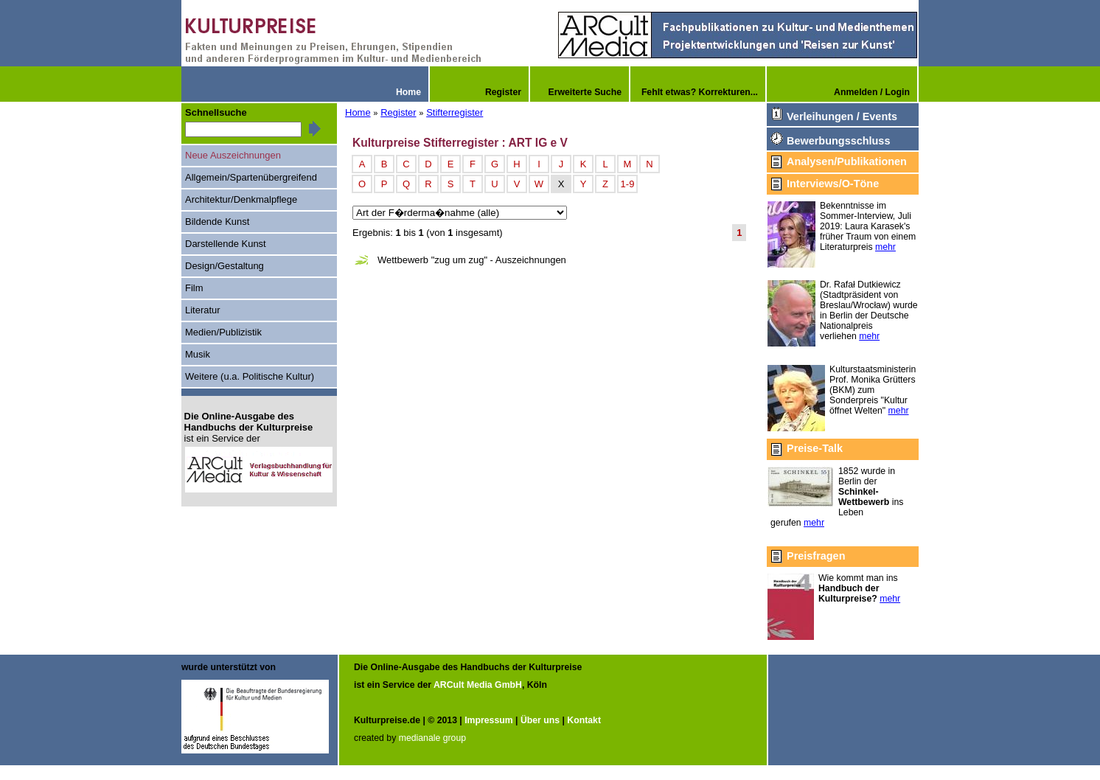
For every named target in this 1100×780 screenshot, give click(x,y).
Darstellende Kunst (225, 243)
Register (398, 112)
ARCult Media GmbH (478, 685)
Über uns (540, 720)
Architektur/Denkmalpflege (241, 199)
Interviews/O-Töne (833, 183)
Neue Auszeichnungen (233, 155)
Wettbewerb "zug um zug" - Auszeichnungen (471, 259)
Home (358, 112)
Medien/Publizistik (223, 332)
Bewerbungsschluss (838, 141)
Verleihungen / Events (842, 116)
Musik (197, 354)
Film (194, 287)
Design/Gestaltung (224, 265)
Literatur (202, 310)
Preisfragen (816, 556)
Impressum (488, 720)
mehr (885, 247)
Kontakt (584, 720)
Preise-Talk (815, 448)
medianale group (432, 738)
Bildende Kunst (217, 221)
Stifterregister (454, 112)
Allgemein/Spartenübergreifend (251, 177)
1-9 (628, 183)
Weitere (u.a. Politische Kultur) (249, 376)
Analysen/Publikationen (847, 161)
